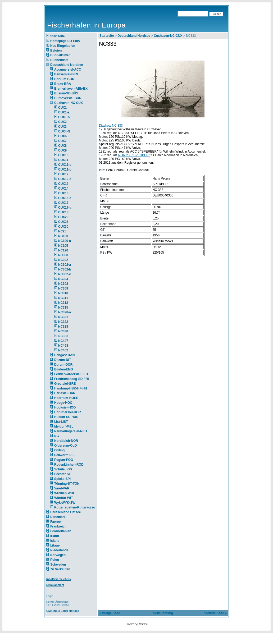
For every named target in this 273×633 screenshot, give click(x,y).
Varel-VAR (61, 488)
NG (56, 436)
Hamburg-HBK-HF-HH (70, 388)
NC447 (63, 341)
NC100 (63, 236)
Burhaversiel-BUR (67, 98)
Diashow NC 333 (111, 125)
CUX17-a (64, 207)
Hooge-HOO (63, 403)
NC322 (63, 322)
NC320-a (64, 312)
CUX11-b (64, 169)
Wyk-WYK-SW (64, 502)
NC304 (63, 279)
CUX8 (62, 146)
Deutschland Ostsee (65, 512)
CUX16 (63, 193)
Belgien (56, 50)
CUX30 (63, 226)
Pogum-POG (63, 460)
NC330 (63, 331)
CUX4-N (64, 131)
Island (55, 541)
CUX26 (63, 222)
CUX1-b (64, 117)
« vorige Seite (109, 613)
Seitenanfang (163, 613)
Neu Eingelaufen (62, 46)
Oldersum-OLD (65, 445)
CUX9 (62, 150)
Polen (54, 560)
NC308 (63, 284)
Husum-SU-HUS (66, 417)
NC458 (63, 345)
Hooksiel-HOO (65, 407)
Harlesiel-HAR (64, 393)
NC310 (63, 293)
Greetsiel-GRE (65, 384)
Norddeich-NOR (66, 441)
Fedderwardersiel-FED (71, 374)
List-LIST (61, 422)
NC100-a (64, 241)
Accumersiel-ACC (67, 69)
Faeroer (56, 522)
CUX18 (63, 212)
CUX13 (63, 184)
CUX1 (62, 107)
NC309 (63, 288)
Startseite (57, 36)
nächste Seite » (215, 613)
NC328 (63, 326)
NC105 (63, 245)
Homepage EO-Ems (65, 41)
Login (49, 596)
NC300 (63, 255)
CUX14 (63, 188)
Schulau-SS (63, 469)
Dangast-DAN (64, 355)
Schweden (58, 564)
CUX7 (62, 141)
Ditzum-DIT (62, 360)
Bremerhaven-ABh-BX (71, 88)
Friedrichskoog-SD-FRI (71, 379)
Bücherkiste (59, 60)
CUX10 (63, 155)
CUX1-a (64, 112)
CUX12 (63, 174)
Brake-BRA (62, 84)
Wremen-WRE (64, 493)
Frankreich (58, 526)
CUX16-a (64, 198)
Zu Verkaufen (60, 569)
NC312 (63, 303)
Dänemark (58, 517)
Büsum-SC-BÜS (66, 93)
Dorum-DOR (63, 364)
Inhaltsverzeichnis (58, 579)
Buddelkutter (60, 55)
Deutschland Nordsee (66, 65)
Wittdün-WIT (63, 498)
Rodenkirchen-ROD (69, 464)
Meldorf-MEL (64, 426)
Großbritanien (60, 531)
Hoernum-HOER (66, 398)
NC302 (63, 260)
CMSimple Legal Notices (62, 610)
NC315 (63, 307)
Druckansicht (55, 584)
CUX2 (62, 122)
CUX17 (63, 203)
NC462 (63, 350)
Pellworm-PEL (65, 455)
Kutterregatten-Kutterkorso (74, 507)
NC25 (62, 231)
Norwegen (58, 555)
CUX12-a (64, 179)
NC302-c (64, 274)
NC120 (63, 250)
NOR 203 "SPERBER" (134, 155)
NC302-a (64, 265)
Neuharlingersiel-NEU (70, 431)
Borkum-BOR (64, 79)
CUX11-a (64, 165)
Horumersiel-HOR (67, 412)
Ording (59, 450)
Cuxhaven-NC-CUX (68, 103)
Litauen (56, 545)
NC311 (63, 298)
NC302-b (64, 269)
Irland (54, 536)
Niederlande (62, 550)
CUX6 (62, 136)
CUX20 (63, 217)
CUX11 (63, 160)
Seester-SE (62, 474)
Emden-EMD (63, 369)
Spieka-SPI (62, 479)
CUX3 (62, 127)
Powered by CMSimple (137, 624)
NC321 (63, 317)
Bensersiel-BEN (66, 74)
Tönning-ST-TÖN (66, 483)
